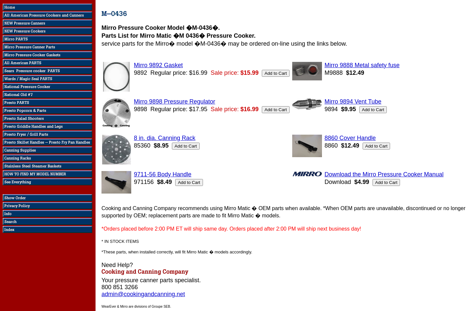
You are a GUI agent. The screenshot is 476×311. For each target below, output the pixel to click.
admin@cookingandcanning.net (143, 294)
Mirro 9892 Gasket (158, 65)
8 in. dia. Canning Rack (164, 138)
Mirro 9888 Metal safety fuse (362, 65)
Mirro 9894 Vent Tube (353, 101)
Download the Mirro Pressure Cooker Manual (384, 174)
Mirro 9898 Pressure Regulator (174, 101)
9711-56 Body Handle (162, 174)
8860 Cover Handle (350, 138)
